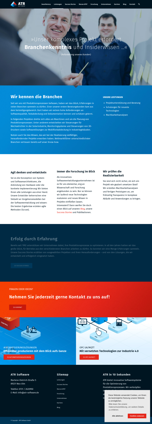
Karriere (60, 403)
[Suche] (139, 4)
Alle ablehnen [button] (117, 416)
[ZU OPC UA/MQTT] (89, 357)
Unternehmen (62, 398)
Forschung (60, 394)
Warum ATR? (61, 389)
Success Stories (64, 212)
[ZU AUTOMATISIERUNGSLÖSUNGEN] (19, 357)
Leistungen (61, 380)
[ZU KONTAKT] (36, 305)
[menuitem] (46, 4)
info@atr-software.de (28, 392)
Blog (82, 208)
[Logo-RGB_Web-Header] (18, 4)
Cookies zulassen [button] (137, 416)
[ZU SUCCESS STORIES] (21, 265)
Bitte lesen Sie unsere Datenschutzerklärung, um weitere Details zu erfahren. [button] (126, 407)
